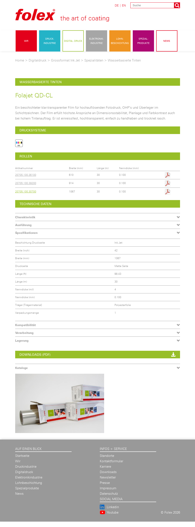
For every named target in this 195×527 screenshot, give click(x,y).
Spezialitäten (93, 60)
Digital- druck (73, 40)
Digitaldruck (37, 60)
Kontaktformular (111, 461)
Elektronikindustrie (28, 477)
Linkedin (113, 507)
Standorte (107, 456)
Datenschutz (109, 493)
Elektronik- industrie (96, 41)
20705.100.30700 (25, 191)
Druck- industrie (50, 41)
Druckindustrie (25, 466)
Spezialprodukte (27, 488)
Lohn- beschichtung (120, 41)
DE (117, 5)
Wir (26, 40)
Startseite (22, 456)
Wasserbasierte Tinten (124, 60)
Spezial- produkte (143, 41)
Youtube (112, 512)
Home (19, 60)
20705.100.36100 (25, 174)
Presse (105, 483)
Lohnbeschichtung (28, 483)
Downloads (108, 472)
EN (124, 5)
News (166, 40)
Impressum (108, 488)
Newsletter (108, 477)
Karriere (105, 466)
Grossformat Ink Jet (65, 60)
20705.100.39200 (25, 183)
